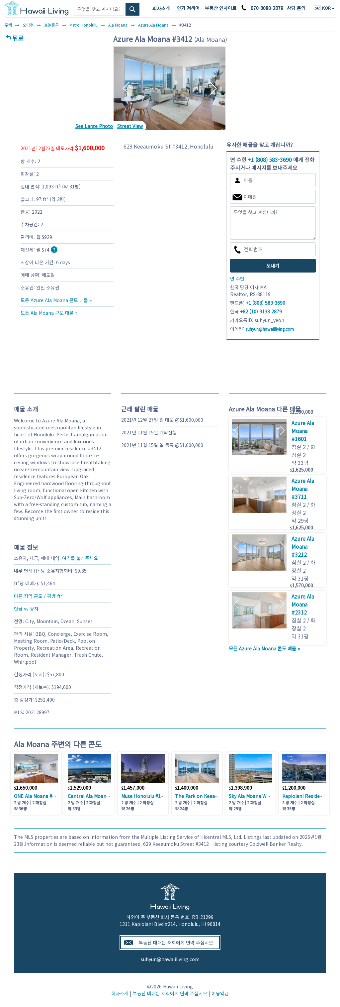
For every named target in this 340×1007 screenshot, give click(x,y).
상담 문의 (296, 8)
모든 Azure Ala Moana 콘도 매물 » (56, 300)
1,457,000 (132, 787)
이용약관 (220, 993)
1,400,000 (186, 787)
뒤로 (18, 38)
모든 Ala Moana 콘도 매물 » (49, 312)
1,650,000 (25, 787)
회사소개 (161, 8)
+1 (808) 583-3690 (270, 160)
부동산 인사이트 (220, 8)
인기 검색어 (188, 8)
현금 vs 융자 (26, 608)
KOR (323, 8)
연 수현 (237, 278)
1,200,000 (293, 787)
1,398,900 (240, 787)
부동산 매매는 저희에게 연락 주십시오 (176, 942)
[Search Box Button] (133, 9)
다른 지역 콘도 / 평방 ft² (38, 596)
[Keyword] (98, 9)
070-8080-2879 (267, 8)
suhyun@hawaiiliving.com (170, 959)
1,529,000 (79, 787)
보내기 (272, 265)
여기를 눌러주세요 (80, 558)
